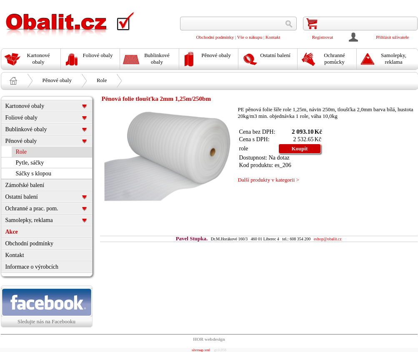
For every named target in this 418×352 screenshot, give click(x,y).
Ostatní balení (21, 197)
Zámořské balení (25, 185)
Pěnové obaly (57, 80)
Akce (11, 232)
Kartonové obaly (25, 106)
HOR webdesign (209, 339)
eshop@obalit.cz (328, 239)
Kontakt (272, 37)
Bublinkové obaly (26, 129)
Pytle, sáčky (30, 163)
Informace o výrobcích (32, 267)
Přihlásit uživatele (392, 37)
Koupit (299, 148)
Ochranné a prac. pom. (31, 208)
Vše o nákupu (250, 37)
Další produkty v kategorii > (268, 180)
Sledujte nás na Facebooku (46, 306)
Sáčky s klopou (34, 173)
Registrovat (322, 37)
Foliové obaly (21, 118)
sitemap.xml (201, 350)
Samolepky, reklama (29, 220)
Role (102, 80)
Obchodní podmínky (215, 37)
